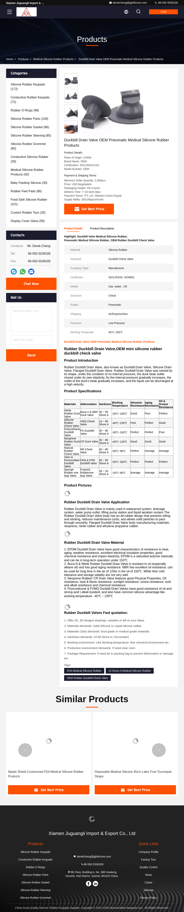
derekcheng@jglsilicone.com (128, 2)
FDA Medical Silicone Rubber (84, 670)
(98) (25, 110)
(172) (28, 87)
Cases (148, 882)
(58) (28, 221)
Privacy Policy (148, 897)
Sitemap (148, 890)
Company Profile (148, 851)
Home (9, 59)
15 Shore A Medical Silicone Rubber (129, 670)
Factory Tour (148, 859)
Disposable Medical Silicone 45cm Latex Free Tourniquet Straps (133, 774)
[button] (71, 132)
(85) (31, 135)
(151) (29, 202)
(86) (30, 127)
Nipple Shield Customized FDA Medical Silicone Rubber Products (46, 774)
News (148, 874)
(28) (29, 159)
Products (23, 59)
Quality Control (148, 867)
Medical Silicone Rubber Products (53, 59)
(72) (30, 100)
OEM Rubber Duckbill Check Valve (87, 678)
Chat (163, 11)
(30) (29, 182)
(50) (27, 172)
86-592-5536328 (166, 2)
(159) (29, 118)
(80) (28, 146)
